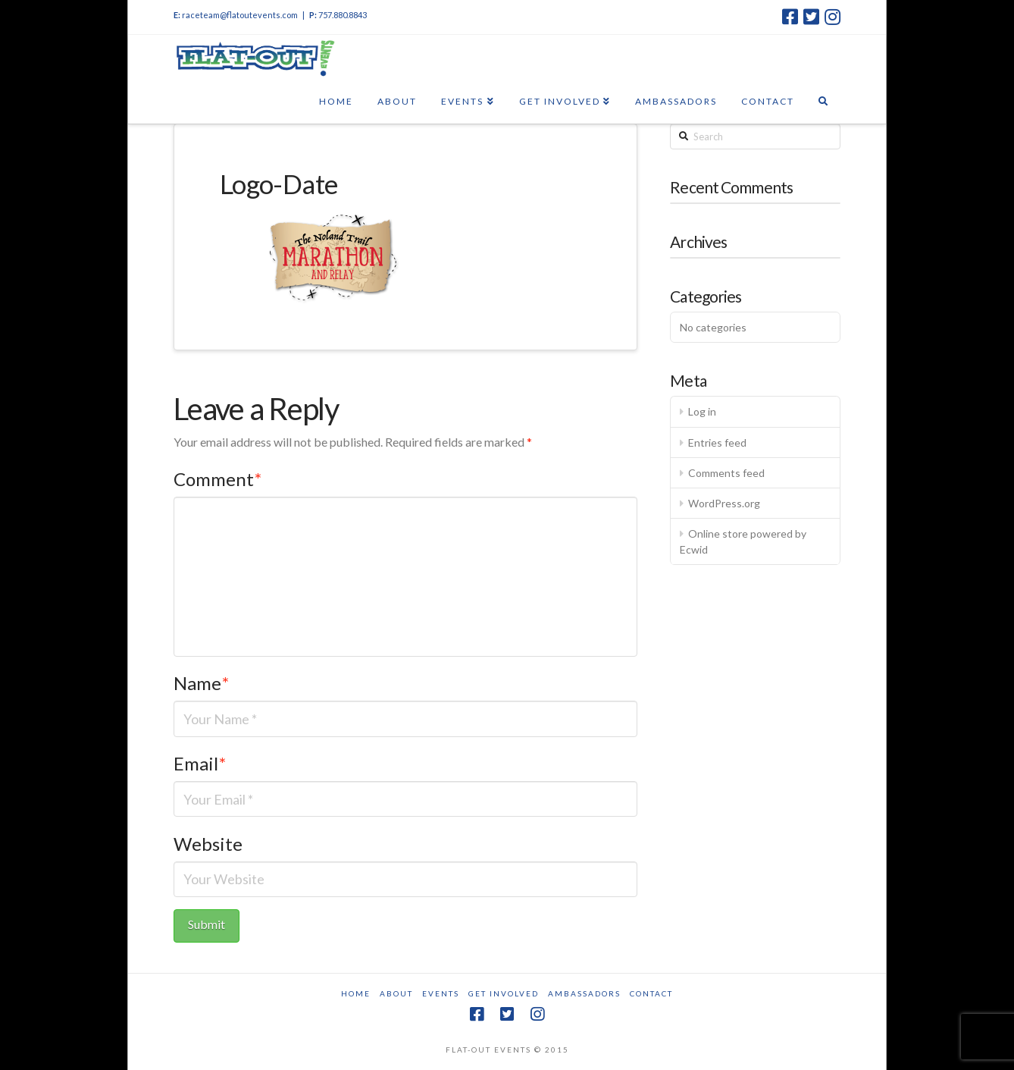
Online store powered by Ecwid (743, 541)
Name (201, 683)
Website (208, 844)
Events (440, 993)
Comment (217, 479)
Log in (702, 411)
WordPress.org (724, 503)
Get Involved (503, 993)
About (396, 993)
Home (356, 993)
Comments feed (726, 472)
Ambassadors (584, 993)
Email (200, 763)
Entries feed (717, 442)
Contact (651, 993)
